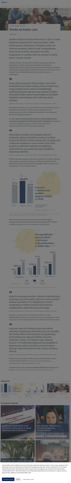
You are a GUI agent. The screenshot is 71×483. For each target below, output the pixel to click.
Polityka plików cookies (28, 479)
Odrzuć (18, 479)
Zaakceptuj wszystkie (8, 479)
